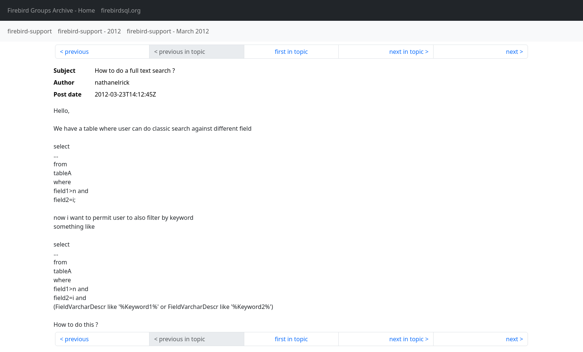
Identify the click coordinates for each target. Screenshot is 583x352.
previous (76, 52)
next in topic (406, 52)
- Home (51, 10)
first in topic (291, 52)
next (512, 52)
